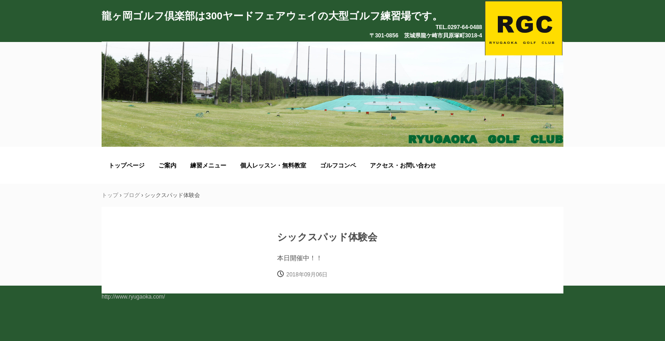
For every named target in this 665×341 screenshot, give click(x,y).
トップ (110, 195)
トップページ (127, 165)
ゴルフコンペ (338, 165)
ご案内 (167, 165)
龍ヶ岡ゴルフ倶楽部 (523, 28)
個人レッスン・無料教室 (273, 165)
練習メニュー (208, 165)
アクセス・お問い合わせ (403, 165)
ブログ (131, 195)
